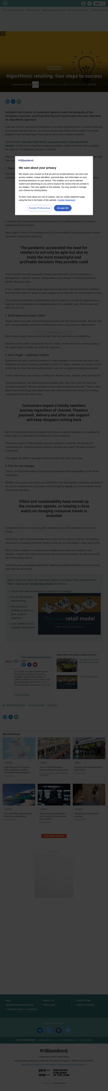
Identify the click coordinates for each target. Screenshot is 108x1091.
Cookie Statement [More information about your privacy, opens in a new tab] (66, 200)
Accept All (62, 208)
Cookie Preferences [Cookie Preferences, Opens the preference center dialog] (39, 208)
